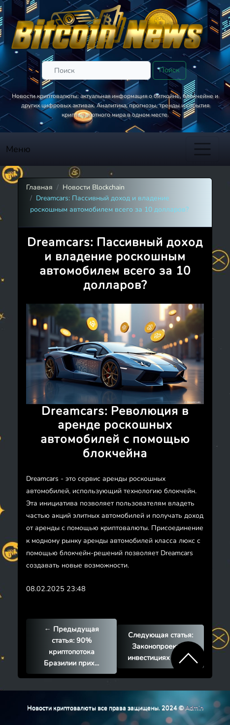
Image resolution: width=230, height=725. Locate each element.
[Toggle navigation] (202, 149)
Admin (194, 707)
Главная (39, 187)
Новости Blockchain (94, 187)
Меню (18, 149)
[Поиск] (96, 70)
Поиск (169, 70)
